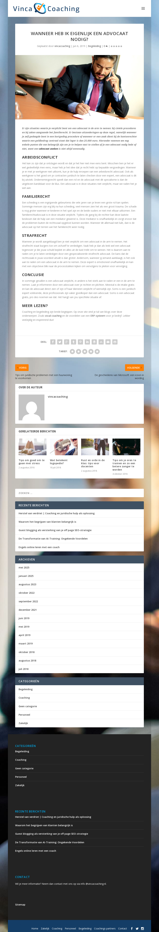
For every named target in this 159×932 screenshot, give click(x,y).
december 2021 (28, 609)
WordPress (89, 923)
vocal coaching (53, 315)
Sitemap (20, 904)
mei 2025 (24, 567)
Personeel (24, 714)
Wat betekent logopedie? (59, 462)
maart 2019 (26, 643)
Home (34, 928)
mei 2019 (24, 626)
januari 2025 (26, 576)
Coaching (24, 697)
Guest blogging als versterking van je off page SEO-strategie (55, 530)
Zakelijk (23, 723)
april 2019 (24, 635)
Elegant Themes (43, 923)
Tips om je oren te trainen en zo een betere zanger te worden (124, 465)
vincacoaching (62, 46)
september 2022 (28, 601)
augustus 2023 (27, 584)
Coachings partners (105, 928)
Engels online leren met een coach (39, 547)
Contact (122, 928)
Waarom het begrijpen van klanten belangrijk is (47, 521)
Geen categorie (28, 706)
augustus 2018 (27, 660)
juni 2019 (24, 618)
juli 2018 (23, 669)
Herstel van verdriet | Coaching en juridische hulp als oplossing (57, 513)
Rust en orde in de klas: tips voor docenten (93, 463)
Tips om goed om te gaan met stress (32, 462)
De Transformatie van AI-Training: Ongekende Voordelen (53, 538)
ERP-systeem (97, 315)
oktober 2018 (26, 652)
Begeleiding (94, 46)
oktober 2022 (26, 592)
